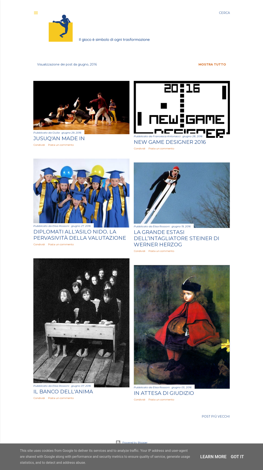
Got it (237, 456)
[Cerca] (224, 13)
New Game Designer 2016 (170, 142)
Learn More (213, 456)
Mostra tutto (212, 64)
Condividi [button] (39, 144)
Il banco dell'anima (63, 391)
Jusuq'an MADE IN (59, 138)
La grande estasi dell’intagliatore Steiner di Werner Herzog (176, 238)
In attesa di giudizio (164, 393)
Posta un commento (61, 144)
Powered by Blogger (132, 442)
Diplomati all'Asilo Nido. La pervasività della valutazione (79, 235)
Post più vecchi (216, 416)
